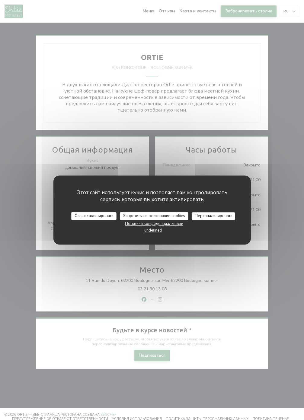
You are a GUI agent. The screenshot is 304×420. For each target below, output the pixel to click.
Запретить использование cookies (154, 216)
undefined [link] (153, 230)
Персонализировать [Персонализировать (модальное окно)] (213, 216)
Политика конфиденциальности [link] (154, 223)
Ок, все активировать (94, 216)
